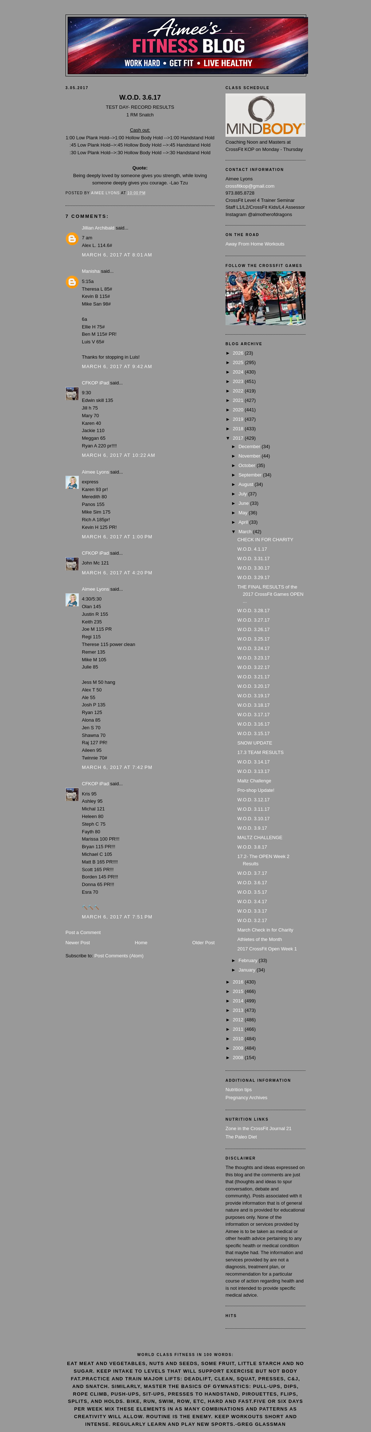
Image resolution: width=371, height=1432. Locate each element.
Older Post (203, 942)
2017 (239, 438)
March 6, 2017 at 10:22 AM (118, 455)
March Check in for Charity (265, 930)
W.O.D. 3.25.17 (253, 639)
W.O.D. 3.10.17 (253, 818)
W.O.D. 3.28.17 (253, 610)
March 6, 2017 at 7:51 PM (117, 917)
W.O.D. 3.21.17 (253, 676)
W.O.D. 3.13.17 (253, 771)
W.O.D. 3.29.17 (253, 577)
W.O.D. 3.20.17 (253, 686)
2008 (239, 1057)
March (246, 531)
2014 (239, 1001)
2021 (239, 400)
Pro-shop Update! (255, 790)
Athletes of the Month (259, 939)
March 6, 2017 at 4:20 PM (117, 572)
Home (141, 942)
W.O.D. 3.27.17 (253, 620)
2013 (239, 1010)
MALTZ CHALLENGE (259, 837)
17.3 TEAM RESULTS (260, 752)
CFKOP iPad (96, 383)
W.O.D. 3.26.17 (253, 629)
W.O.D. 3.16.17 (253, 724)
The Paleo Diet (241, 1137)
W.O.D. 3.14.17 (253, 762)
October (248, 465)
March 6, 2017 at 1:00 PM (117, 536)
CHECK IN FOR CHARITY (265, 539)
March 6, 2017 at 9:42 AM (117, 366)
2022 (239, 391)
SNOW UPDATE (254, 743)
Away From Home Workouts (255, 244)
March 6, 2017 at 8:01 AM (117, 255)
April (244, 522)
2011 (239, 1029)
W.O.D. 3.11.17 (253, 809)
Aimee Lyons (95, 472)
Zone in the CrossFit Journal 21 (258, 1128)
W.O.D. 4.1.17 (252, 549)
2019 (239, 419)
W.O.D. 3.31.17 (253, 558)
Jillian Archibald (98, 228)
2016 (239, 982)
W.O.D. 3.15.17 (253, 733)
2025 (239, 362)
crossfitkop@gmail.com (250, 186)
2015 (239, 991)
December (250, 446)
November (250, 456)
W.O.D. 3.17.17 (253, 714)
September (251, 475)
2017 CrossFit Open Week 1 (267, 949)
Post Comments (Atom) (119, 955)
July (243, 493)
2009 (239, 1048)
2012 (239, 1019)
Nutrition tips (239, 1089)
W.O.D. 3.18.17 (253, 705)
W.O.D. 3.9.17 (252, 828)
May (244, 512)
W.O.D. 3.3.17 (252, 911)
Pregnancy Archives (246, 1097)
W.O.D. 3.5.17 (252, 892)
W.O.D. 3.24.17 (253, 648)
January (248, 970)
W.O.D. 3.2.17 (252, 920)
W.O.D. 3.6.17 (252, 882)
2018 (239, 428)
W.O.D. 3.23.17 (253, 658)
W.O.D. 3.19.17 (253, 695)
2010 (239, 1038)
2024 (239, 372)
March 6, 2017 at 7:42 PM (117, 767)
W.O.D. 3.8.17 (252, 847)
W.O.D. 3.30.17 (253, 568)
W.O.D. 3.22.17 (253, 667)
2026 (239, 353)
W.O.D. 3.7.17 (252, 873)
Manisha (91, 271)
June (244, 503)
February (249, 960)
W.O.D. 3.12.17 (253, 799)
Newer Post (77, 942)
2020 (239, 409)
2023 (239, 381)
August (247, 484)
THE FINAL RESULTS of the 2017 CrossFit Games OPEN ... (270, 594)
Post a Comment (83, 932)
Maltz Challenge (254, 780)
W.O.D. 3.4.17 (252, 901)
